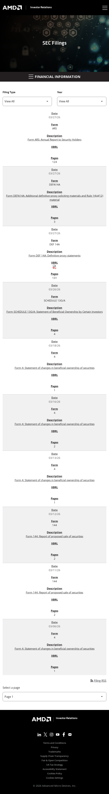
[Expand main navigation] (104, 7)
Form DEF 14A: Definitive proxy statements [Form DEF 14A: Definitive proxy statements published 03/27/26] (55, 255)
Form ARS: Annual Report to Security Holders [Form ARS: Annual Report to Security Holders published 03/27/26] (54, 139)
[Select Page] (54, 696)
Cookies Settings (54, 778)
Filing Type (9, 92)
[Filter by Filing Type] (27, 101)
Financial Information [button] (54, 76)
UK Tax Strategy (54, 765)
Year (59, 92)
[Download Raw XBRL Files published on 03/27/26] (54, 267)
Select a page (11, 688)
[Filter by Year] (81, 101)
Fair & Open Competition (55, 760)
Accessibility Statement (55, 769)
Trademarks (54, 752)
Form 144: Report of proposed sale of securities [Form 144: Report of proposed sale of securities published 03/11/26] (54, 592)
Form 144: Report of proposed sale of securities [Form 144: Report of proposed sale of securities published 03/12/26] (54, 536)
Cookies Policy (54, 773)
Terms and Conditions (54, 743)
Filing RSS (98, 681)
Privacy (54, 747)
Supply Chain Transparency (54, 756)
